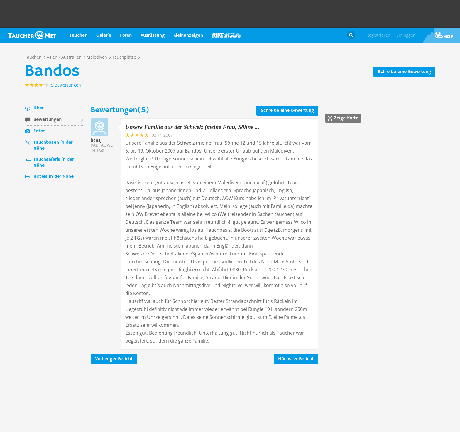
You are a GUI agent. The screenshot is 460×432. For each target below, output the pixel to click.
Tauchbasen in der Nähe (52, 145)
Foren (126, 35)
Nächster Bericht (296, 359)
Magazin (226, 35)
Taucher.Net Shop (441, 35)
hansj (96, 140)
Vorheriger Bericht (114, 359)
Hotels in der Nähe (53, 176)
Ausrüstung (153, 35)
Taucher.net (32, 35)
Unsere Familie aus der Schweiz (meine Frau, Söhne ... (192, 127)
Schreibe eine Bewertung (404, 72)
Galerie (103, 35)
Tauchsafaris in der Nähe (53, 162)
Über (38, 108)
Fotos (39, 131)
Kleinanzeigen (188, 35)
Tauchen (78, 35)
